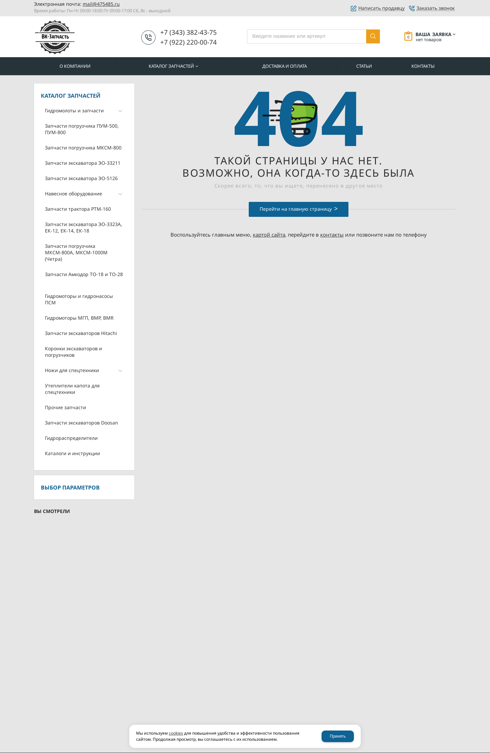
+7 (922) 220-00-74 (188, 42)
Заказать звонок (435, 8)
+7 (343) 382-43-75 (188, 32)
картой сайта (269, 234)
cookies (176, 733)
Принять (338, 736)
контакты (332, 234)
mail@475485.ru (101, 4)
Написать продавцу (381, 8)
